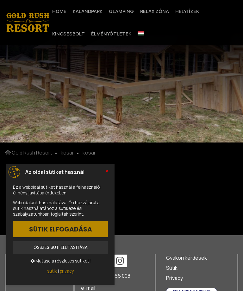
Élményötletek (111, 33)
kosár (67, 152)
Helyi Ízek (187, 11)
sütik (52, 271)
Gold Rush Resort (28, 152)
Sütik (172, 267)
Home (59, 11)
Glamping (121, 11)
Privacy (174, 278)
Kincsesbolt (68, 33)
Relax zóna (154, 11)
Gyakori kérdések (186, 257)
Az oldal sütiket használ (54, 171)
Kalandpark (88, 11)
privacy (67, 271)
